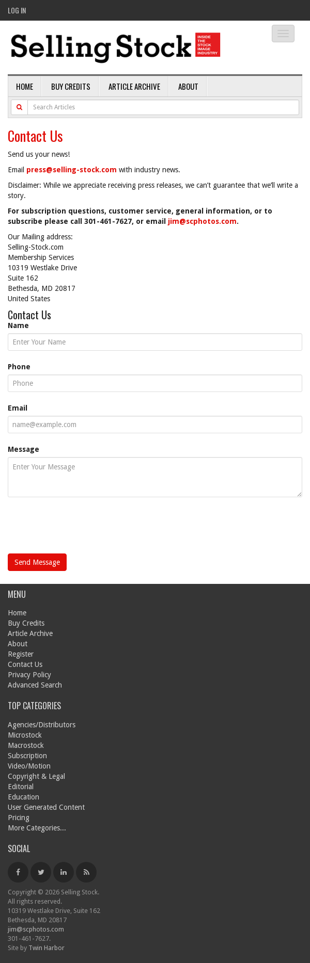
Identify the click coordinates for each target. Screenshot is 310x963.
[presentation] (86, 528)
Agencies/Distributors (41, 725)
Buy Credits (70, 86)
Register (21, 654)
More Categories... (37, 828)
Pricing (18, 817)
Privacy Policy (29, 675)
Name (18, 325)
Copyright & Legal (36, 776)
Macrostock (26, 745)
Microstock (25, 735)
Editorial (21, 786)
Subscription (27, 756)
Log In (17, 10)
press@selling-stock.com (71, 170)
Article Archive (134, 86)
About (188, 86)
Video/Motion (29, 766)
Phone (19, 367)
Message (23, 449)
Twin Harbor (46, 948)
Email (17, 408)
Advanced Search (35, 685)
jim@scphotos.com (202, 221)
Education (23, 797)
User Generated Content (46, 807)
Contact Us (25, 664)
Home (24, 86)
